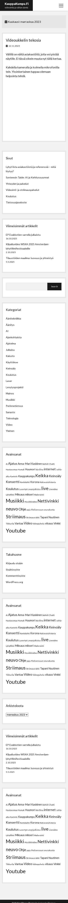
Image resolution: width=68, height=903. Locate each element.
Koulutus (11, 196)
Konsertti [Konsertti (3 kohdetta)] (12, 482)
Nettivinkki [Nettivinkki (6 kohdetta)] (48, 500)
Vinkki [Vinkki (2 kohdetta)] (56, 523)
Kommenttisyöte (15, 575)
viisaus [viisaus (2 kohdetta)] (49, 523)
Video (9, 424)
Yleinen (10, 430)
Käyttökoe (12, 362)
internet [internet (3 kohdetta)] (50, 469)
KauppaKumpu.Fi (16, 3)
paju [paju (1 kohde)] (29, 509)
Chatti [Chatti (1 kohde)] (52, 464)
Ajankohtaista (14, 337)
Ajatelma (11, 343)
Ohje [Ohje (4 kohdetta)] (22, 509)
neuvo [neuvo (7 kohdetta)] (12, 508)
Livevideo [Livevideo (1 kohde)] (53, 489)
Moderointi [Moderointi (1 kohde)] (39, 494)
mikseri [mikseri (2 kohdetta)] (29, 494)
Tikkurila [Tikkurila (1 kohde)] (10, 523)
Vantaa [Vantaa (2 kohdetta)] (19, 523)
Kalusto (10, 355)
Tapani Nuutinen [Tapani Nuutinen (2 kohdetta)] (49, 517)
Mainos (10, 393)
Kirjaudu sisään (14, 563)
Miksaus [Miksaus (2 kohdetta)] (20, 494)
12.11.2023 (14, 45)
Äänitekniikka (13, 318)
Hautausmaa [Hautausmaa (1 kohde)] (11, 469)
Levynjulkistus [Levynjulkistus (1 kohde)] (34, 489)
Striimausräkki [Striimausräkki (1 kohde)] (33, 517)
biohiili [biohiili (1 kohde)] (45, 464)
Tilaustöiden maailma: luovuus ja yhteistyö (29, 258)
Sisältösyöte (13, 569)
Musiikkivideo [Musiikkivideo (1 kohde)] (30, 502)
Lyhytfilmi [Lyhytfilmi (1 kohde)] (10, 494)
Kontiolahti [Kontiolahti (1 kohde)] (25, 482)
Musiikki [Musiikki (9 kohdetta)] (15, 501)
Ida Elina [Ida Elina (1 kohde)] (39, 469)
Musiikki (10, 399)
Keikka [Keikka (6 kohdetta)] (41, 475)
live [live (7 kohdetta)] (44, 488)
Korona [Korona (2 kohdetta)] (34, 482)
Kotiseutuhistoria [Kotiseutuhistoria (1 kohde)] (48, 482)
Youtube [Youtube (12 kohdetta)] (16, 530)
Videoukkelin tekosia (23, 40)
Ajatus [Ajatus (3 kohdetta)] (12, 463)
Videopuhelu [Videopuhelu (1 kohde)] (38, 523)
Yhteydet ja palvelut (17, 183)
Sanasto (10, 412)
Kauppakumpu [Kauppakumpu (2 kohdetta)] (26, 476)
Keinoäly (11, 368)
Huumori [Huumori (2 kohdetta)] (30, 469)
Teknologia (12, 418)
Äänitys (10, 324)
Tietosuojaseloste (16, 202)
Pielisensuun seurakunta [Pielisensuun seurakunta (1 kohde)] (43, 509)
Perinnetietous (14, 405)
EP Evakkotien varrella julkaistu (23, 234)
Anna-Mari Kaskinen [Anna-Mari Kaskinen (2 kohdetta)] (30, 463)
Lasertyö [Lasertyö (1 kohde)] (23, 489)
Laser (9, 380)
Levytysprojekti (14, 387)
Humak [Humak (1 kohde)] (21, 469)
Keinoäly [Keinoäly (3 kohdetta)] (55, 476)
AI (7, 330)
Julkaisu (10, 349)
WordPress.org (14, 582)
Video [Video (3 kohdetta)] (28, 523)
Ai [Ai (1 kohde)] (7, 464)
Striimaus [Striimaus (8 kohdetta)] (16, 516)
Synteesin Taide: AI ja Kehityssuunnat (27, 177)
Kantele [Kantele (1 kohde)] (14, 476)
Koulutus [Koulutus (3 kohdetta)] (12, 489)
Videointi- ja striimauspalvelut (22, 189)
